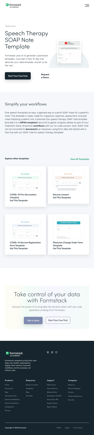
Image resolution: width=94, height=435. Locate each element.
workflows (39, 126)
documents (32, 129)
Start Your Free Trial (18, 75)
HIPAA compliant (29, 122)
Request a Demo (45, 76)
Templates (10, 26)
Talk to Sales (33, 323)
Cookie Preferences (75, 396)
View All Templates (79, 159)
